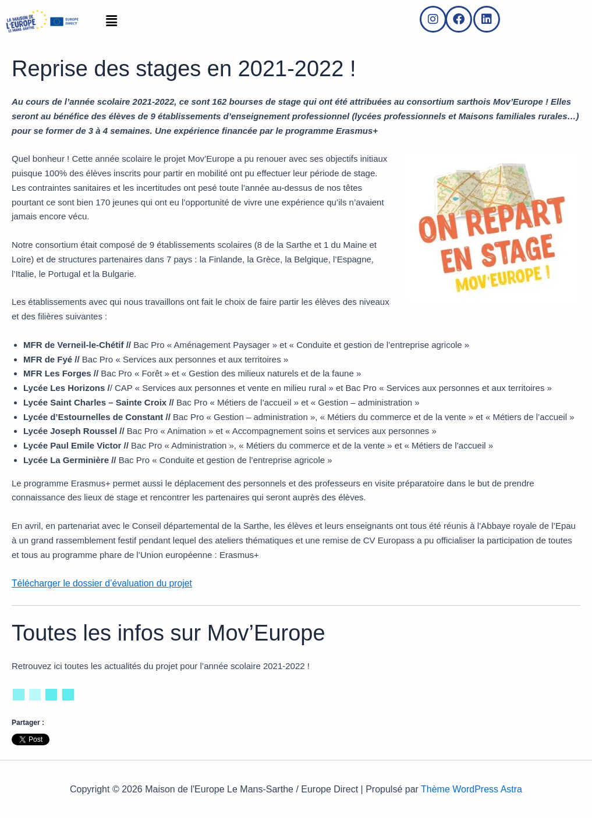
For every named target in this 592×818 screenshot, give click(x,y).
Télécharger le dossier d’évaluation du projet (97, 583)
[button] (111, 21)
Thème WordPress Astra (471, 789)
